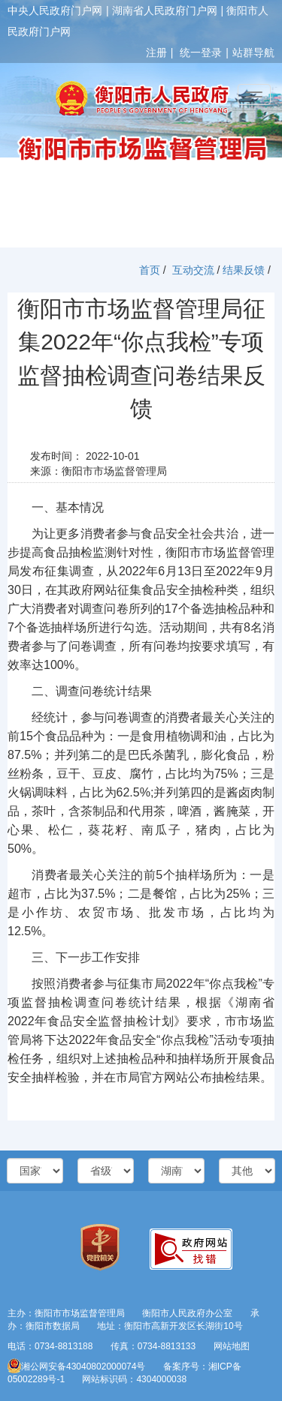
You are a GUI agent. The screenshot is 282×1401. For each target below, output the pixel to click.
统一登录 (201, 52)
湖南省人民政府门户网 (164, 10)
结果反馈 (244, 270)
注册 (156, 52)
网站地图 (232, 1346)
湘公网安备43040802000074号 (76, 1366)
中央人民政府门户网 (55, 10)
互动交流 (193, 270)
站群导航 (253, 52)
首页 (149, 270)
